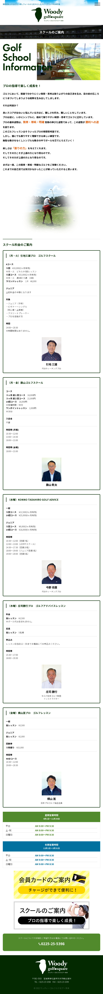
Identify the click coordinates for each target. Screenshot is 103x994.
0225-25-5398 (52, 943)
